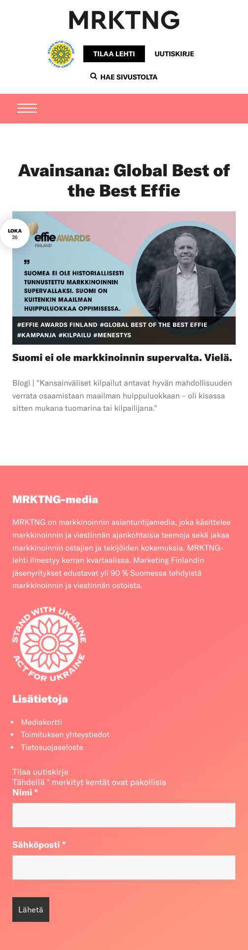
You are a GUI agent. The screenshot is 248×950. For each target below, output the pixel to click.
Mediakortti (41, 722)
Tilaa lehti (114, 53)
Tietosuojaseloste (52, 747)
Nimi (25, 792)
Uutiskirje (174, 53)
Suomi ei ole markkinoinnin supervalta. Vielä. (122, 358)
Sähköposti (39, 844)
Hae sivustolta (123, 77)
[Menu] (27, 109)
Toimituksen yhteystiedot (65, 735)
